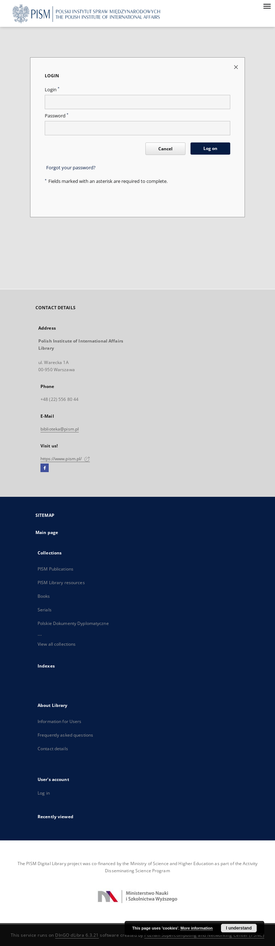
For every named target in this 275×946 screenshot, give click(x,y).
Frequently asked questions (65, 735)
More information (196, 928)
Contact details (53, 749)
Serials (45, 610)
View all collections (57, 644)
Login (52, 90)
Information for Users (60, 721)
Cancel (165, 149)
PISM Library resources (61, 582)
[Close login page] (236, 66)
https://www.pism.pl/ (65, 459)
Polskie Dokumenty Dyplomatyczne (73, 623)
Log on (210, 148)
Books (44, 596)
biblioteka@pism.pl (59, 429)
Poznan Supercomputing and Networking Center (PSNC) (204, 935)
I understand (239, 928)
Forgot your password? (71, 168)
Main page (46, 532)
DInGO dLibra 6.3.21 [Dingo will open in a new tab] (77, 935)
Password (56, 116)
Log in (44, 793)
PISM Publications (55, 569)
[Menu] (266, 5)
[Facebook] (44, 468)
